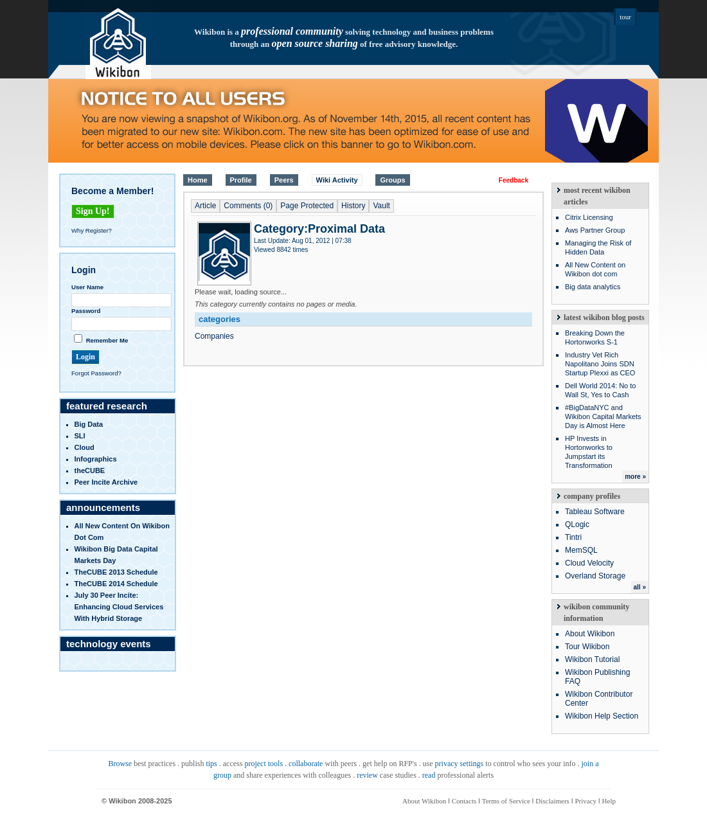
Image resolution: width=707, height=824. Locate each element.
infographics (96, 459)
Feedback (513, 180)
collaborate (306, 763)
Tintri (573, 537)
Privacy (585, 801)
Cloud (84, 447)
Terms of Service (506, 801)
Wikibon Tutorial (592, 659)
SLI (80, 436)
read (429, 775)
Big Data (89, 424)
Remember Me (107, 340)
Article (205, 205)
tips (211, 763)
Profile (241, 180)
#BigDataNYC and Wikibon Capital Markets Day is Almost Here (603, 416)
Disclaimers (552, 801)
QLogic (577, 524)
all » (640, 587)
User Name (87, 287)
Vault (381, 205)
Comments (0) (248, 205)
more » (635, 476)
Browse (120, 763)
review (367, 775)
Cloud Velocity (589, 563)
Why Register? (91, 230)
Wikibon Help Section (601, 716)
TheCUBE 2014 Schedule (116, 583)
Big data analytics (592, 287)
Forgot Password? (96, 373)
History (353, 205)
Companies (214, 336)
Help (609, 801)
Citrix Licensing (589, 217)
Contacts (464, 801)
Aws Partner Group (595, 230)
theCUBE (90, 470)
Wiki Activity (337, 180)
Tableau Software (595, 511)
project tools (263, 763)
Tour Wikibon (587, 646)
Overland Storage (595, 575)
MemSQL (581, 550)
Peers (284, 180)
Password (85, 310)
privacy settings (459, 763)
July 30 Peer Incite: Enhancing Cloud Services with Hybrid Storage (119, 606)
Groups (392, 180)
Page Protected (307, 205)
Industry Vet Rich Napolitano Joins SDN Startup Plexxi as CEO (600, 364)
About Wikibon (589, 633)
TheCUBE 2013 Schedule (116, 572)
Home (198, 180)
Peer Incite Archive (106, 482)
